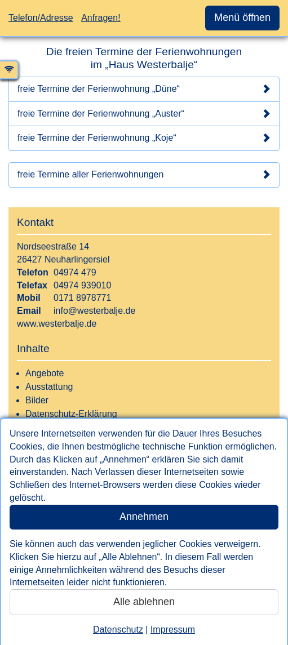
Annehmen (144, 516)
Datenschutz (118, 629)
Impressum (172, 629)
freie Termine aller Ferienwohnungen (144, 174)
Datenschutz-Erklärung (71, 414)
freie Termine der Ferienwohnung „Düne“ (144, 89)
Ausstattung (49, 387)
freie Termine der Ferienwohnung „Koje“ (144, 138)
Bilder (36, 400)
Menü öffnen (242, 17)
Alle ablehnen (144, 601)
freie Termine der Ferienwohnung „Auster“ (144, 113)
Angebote (44, 373)
